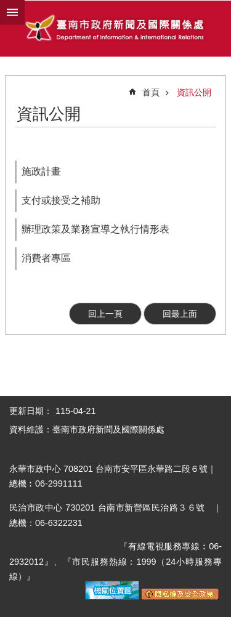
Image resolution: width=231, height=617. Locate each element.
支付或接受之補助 (61, 200)
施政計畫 (41, 171)
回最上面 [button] (180, 314)
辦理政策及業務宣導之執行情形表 (95, 229)
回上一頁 (105, 314)
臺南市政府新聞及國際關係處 (115, 29)
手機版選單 (12, 12)
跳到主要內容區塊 (6, 6)
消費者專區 (46, 258)
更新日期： (30, 411)
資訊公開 (194, 92)
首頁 (151, 92)
